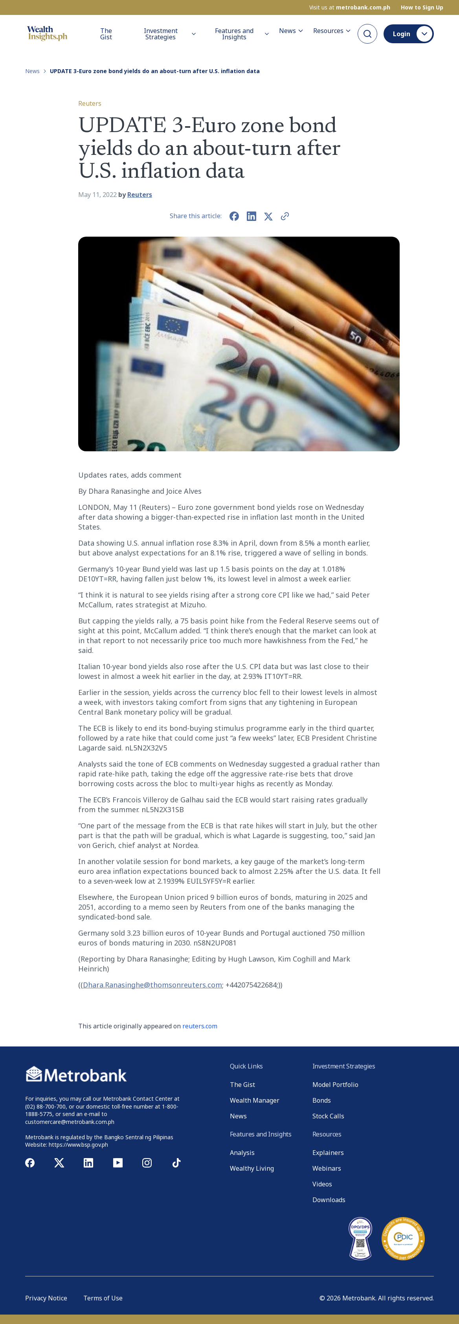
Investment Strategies (170, 34)
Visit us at (349, 7)
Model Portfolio (335, 1084)
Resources (332, 31)
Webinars (326, 1168)
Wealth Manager (254, 1100)
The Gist (106, 34)
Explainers (328, 1152)
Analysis (242, 1152)
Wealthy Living (252, 1168)
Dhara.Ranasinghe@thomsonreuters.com (152, 984)
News (291, 31)
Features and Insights (242, 34)
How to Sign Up (422, 7)
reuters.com (199, 1026)
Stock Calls (328, 1116)
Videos (322, 1184)
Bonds (321, 1100)
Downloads (328, 1199)
